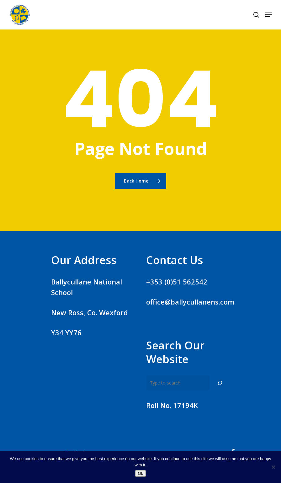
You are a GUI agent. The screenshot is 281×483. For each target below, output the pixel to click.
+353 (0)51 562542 (176, 281)
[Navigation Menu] (268, 15)
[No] (273, 467)
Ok (140, 473)
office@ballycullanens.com (190, 301)
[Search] (220, 382)
